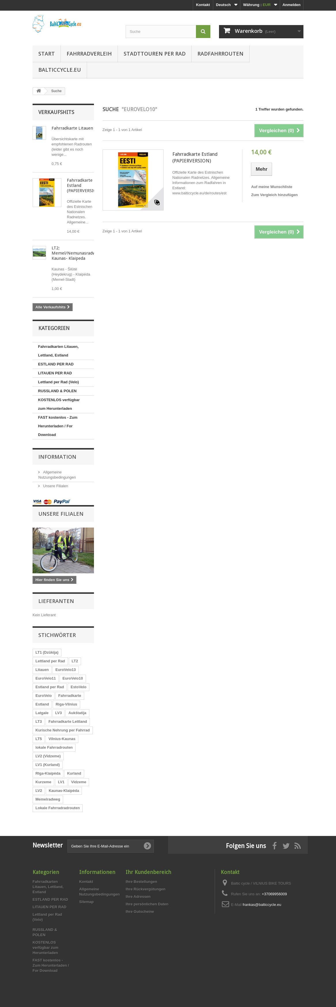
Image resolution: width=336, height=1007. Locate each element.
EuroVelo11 (45, 678)
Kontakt (203, 5)
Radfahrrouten (220, 53)
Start (46, 53)
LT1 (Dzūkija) (46, 652)
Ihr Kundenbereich (148, 872)
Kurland (74, 773)
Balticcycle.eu (59, 69)
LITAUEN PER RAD (55, 373)
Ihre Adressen (138, 896)
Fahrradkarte (69, 695)
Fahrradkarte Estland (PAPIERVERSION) (195, 157)
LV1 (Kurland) (47, 765)
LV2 (38, 790)
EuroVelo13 (65, 669)
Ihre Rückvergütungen (145, 889)
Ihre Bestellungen (141, 881)
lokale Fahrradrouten (54, 747)
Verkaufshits (56, 112)
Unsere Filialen (55, 486)
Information (57, 456)
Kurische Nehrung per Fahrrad (62, 730)
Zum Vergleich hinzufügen (274, 195)
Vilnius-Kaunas (61, 739)
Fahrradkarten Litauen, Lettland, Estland (58, 350)
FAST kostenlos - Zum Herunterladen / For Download (58, 426)
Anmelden (291, 5)
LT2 (75, 661)
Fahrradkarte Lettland (67, 721)
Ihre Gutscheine (140, 911)
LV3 (58, 713)
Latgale (42, 713)
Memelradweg (47, 799)
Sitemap (86, 902)
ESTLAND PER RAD (56, 364)
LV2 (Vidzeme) (48, 756)
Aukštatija (77, 713)
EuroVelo (43, 695)
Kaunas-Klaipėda (64, 790)
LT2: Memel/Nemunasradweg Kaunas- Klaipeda (76, 253)
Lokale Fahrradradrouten (57, 808)
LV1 (61, 782)
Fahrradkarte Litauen (72, 128)
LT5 (38, 739)
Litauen (42, 669)
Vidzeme (78, 782)
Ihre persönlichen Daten (147, 904)
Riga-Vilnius (66, 704)
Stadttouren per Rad (155, 53)
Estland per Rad (49, 687)
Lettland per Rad (50, 661)
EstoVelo (78, 687)
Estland (42, 704)
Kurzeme (43, 782)
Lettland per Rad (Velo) (58, 382)
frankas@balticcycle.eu (262, 904)
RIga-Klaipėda (48, 773)
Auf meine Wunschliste (271, 187)
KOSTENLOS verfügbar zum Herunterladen (59, 404)
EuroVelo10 (73, 678)
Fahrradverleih (89, 53)
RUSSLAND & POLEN (57, 391)
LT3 (38, 721)
